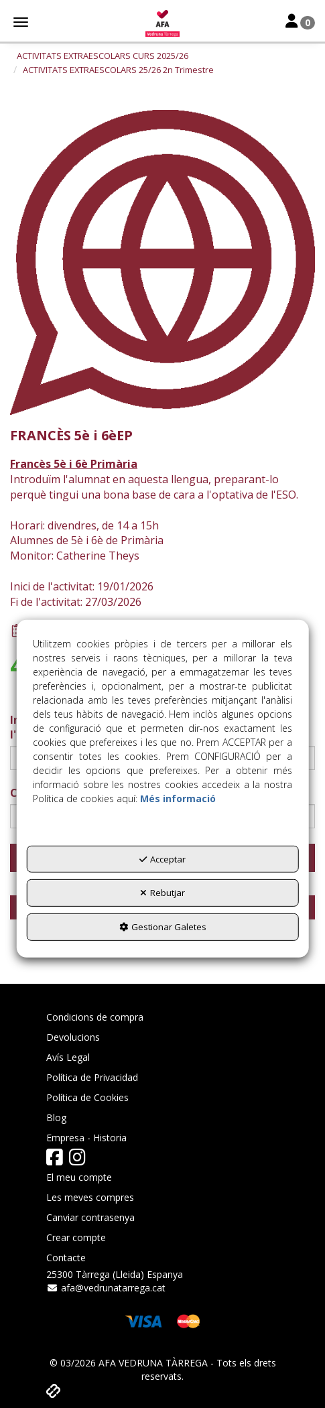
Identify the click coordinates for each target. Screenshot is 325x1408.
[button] (162, 23)
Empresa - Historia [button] (86, 1137)
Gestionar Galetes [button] (162, 927)
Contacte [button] (66, 1257)
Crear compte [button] (76, 1237)
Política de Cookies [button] (87, 1097)
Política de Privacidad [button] (92, 1077)
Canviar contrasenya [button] (90, 1217)
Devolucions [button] (73, 1037)
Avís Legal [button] (68, 1057)
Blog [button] (56, 1117)
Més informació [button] (178, 798)
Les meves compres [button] (90, 1197)
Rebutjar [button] (162, 893)
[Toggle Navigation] (300, 22)
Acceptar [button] (162, 859)
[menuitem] (162, 1017)
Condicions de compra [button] (94, 1017)
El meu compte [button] (79, 1177)
